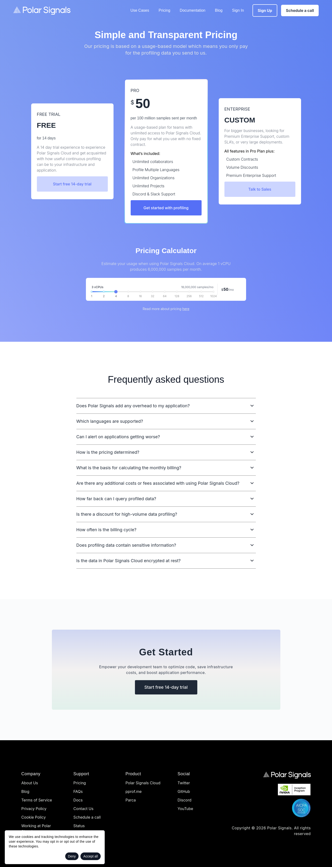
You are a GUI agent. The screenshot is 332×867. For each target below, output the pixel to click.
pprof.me (133, 791)
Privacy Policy (34, 808)
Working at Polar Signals (36, 828)
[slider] (116, 291)
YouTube (185, 808)
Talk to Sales (259, 189)
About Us (29, 782)
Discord (184, 800)
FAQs (78, 791)
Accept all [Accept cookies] (90, 856)
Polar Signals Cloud (142, 782)
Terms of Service (36, 800)
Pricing (164, 10)
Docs (78, 800)
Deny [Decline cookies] (72, 856)
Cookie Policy (33, 817)
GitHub (184, 791)
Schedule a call (87, 817)
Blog (219, 10)
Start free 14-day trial (72, 184)
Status (79, 825)
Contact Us (83, 808)
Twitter (184, 782)
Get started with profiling (166, 207)
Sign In (238, 10)
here (185, 309)
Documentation (192, 10)
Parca (130, 800)
